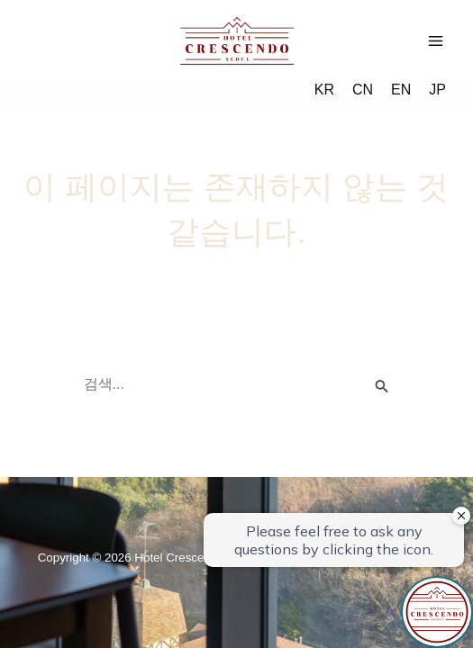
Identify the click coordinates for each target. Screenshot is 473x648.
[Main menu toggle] (435, 41)
